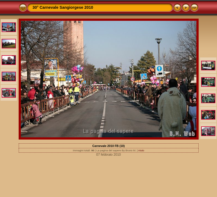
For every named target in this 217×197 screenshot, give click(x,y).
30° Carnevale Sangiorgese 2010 (63, 7)
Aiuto (141, 150)
